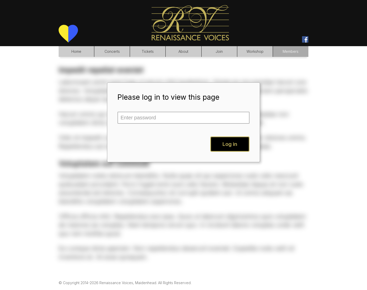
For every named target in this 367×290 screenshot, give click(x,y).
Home (76, 51)
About (183, 51)
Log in (229, 144)
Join (219, 51)
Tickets (148, 51)
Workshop (255, 51)
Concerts (112, 51)
